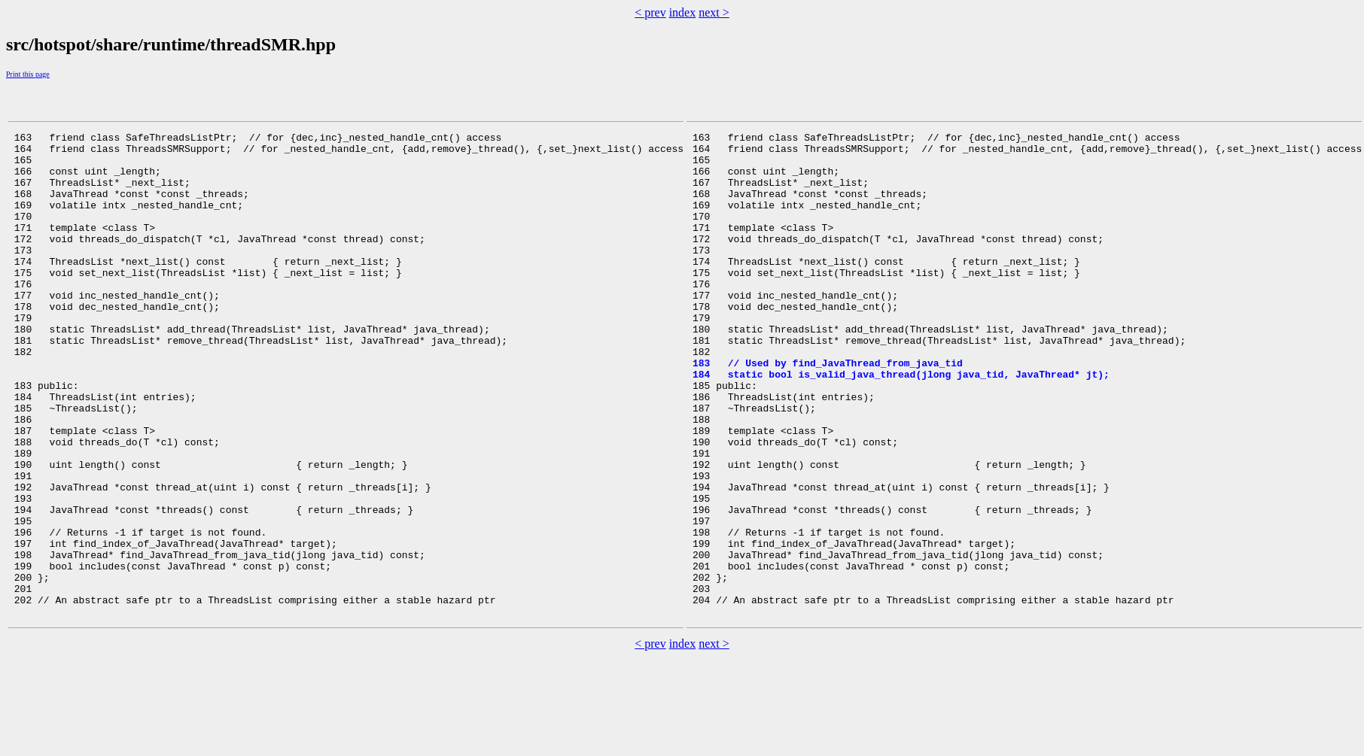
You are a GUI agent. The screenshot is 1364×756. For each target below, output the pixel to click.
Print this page (28, 74)
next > (714, 12)
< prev (650, 12)
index (682, 12)
